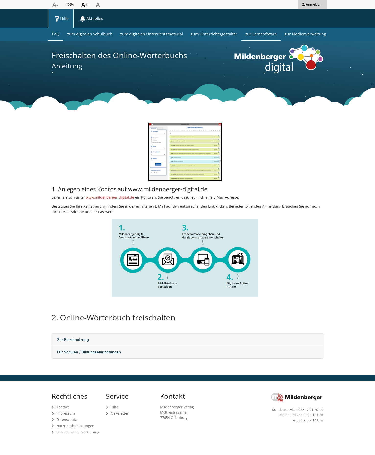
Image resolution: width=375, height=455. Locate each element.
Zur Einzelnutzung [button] (73, 339)
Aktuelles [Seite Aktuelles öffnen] (94, 18)
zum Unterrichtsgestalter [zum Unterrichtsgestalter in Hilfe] (214, 34)
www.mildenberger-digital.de (110, 197)
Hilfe (114, 407)
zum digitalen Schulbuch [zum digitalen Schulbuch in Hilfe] (89, 34)
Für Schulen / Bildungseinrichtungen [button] (89, 352)
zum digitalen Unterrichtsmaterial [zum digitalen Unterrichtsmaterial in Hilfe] (151, 34)
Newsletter (120, 413)
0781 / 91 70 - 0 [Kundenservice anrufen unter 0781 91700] (310, 409)
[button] (312, 4)
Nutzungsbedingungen (75, 425)
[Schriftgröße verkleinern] (55, 5)
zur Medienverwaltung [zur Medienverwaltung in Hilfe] (305, 34)
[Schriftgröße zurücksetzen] (98, 5)
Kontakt (62, 407)
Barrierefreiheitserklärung (77, 432)
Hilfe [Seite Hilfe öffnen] (64, 18)
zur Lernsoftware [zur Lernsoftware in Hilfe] (261, 34)
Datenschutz (66, 419)
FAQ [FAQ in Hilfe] (55, 34)
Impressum (65, 413)
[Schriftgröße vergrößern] (85, 5)
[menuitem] (61, 18)
